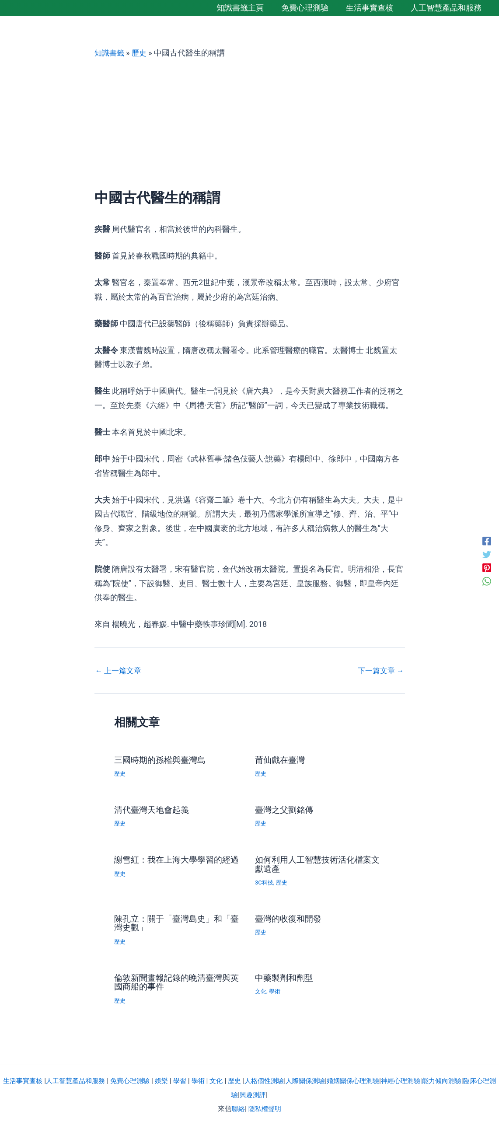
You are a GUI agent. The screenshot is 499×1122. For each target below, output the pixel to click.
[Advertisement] (249, 124)
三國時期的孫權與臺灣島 (162, 759)
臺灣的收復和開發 (290, 917)
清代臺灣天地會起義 (153, 809)
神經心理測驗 (423, 1077)
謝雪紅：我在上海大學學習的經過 (175, 863)
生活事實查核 (23, 1077)
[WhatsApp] (486, 582)
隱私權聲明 (265, 1106)
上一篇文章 (119, 670)
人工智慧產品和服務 (79, 1077)
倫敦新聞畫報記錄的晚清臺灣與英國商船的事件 (175, 979)
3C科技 (265, 880)
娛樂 (170, 1077)
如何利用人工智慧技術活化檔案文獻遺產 (316, 863)
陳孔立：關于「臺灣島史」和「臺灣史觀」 (171, 921)
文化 (261, 989)
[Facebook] (486, 540)
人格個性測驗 (278, 1077)
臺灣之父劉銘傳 (285, 809)
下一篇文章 (379, 670)
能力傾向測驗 (467, 1077)
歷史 (141, 52)
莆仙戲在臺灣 (281, 759)
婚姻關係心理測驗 (373, 1077)
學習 (189, 1077)
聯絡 (237, 1106)
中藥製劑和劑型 (285, 975)
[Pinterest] (486, 568)
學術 (276, 989)
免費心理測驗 (137, 1077)
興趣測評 (267, 1092)
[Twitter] (486, 554)
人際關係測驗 (322, 1077)
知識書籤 (110, 52)
